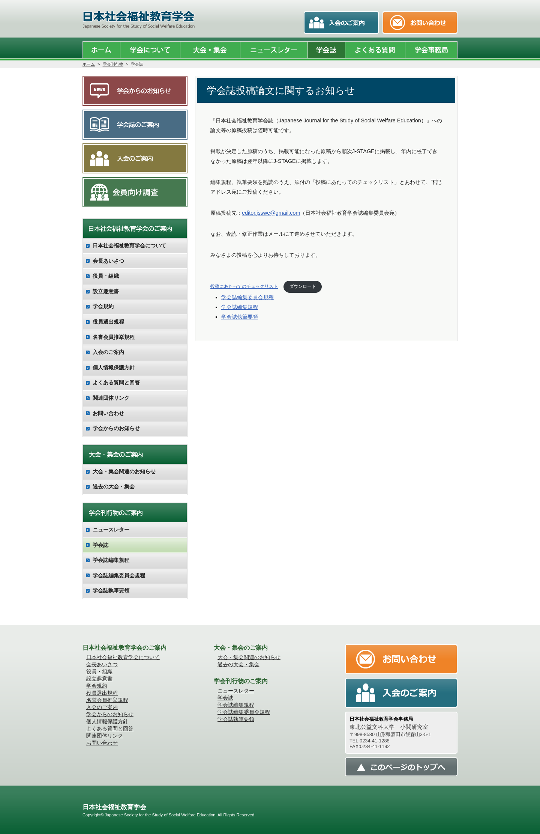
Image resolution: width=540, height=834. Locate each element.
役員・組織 (106, 276)
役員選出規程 (108, 322)
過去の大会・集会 (114, 486)
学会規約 (103, 306)
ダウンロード (302, 286)
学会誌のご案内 (135, 125)
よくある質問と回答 (116, 382)
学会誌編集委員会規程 (247, 297)
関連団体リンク (111, 398)
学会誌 (100, 545)
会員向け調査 (135, 192)
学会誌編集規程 (239, 307)
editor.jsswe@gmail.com (271, 213)
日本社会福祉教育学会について (129, 245)
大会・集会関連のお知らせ (124, 471)
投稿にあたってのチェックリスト (244, 286)
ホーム (88, 64)
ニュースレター (111, 530)
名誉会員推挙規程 (114, 337)
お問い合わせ (108, 413)
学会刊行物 (113, 64)
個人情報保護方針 (114, 367)
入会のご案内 (135, 158)
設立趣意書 (106, 291)
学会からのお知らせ (135, 91)
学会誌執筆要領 (239, 317)
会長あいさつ (108, 261)
